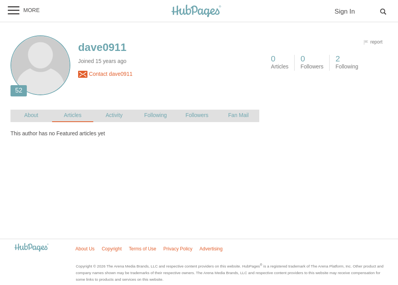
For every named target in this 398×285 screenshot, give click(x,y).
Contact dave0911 (105, 74)
